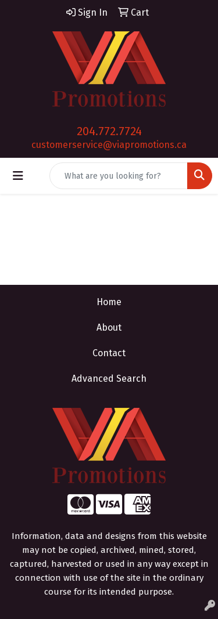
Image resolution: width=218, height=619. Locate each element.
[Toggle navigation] (18, 176)
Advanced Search (109, 378)
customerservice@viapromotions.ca (109, 144)
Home (109, 301)
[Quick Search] (118, 175)
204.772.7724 (109, 131)
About (109, 327)
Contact (109, 353)
